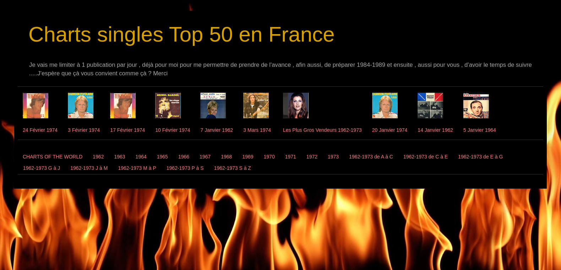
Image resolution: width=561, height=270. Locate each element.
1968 (226, 157)
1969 (247, 157)
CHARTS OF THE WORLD (52, 157)
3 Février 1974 (84, 130)
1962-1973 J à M (89, 168)
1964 (141, 157)
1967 (205, 157)
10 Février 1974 (172, 130)
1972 (311, 157)
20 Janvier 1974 (390, 130)
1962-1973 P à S (185, 168)
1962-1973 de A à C (371, 157)
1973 (333, 157)
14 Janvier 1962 (435, 130)
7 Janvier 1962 (216, 130)
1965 (162, 157)
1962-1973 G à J (41, 168)
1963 (119, 157)
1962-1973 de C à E (425, 157)
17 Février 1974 (127, 130)
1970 (269, 157)
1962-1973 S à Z (232, 168)
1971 (290, 157)
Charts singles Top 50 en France (181, 34)
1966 (183, 157)
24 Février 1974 (40, 130)
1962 (98, 157)
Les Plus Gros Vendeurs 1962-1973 (322, 130)
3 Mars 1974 (257, 130)
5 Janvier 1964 (479, 130)
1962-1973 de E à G (480, 157)
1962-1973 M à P (137, 168)
